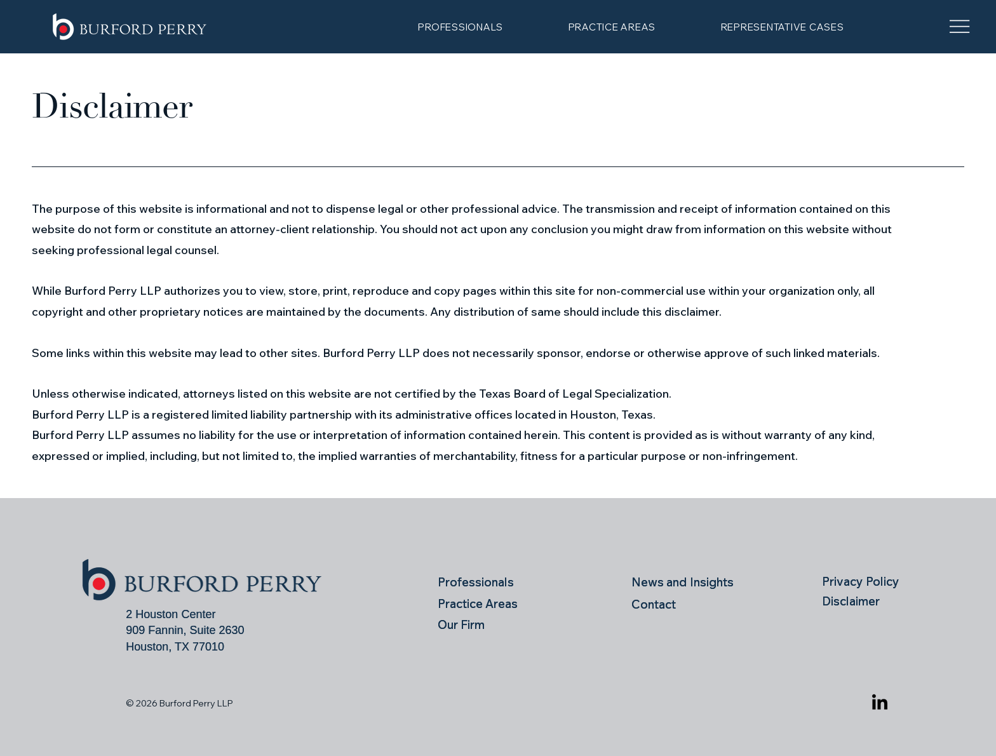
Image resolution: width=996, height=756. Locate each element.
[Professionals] (479, 581)
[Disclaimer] (865, 601)
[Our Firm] (479, 624)
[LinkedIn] (879, 703)
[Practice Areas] (492, 603)
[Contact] (688, 604)
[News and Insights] (688, 581)
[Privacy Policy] (865, 581)
